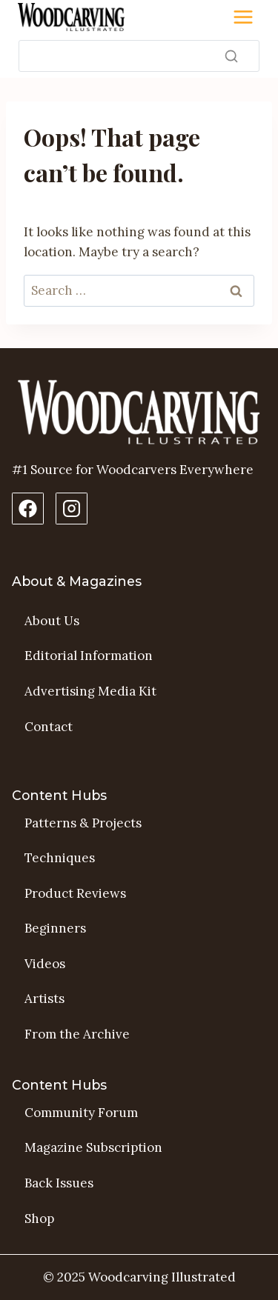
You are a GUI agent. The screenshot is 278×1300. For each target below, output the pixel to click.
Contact (48, 727)
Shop (39, 1218)
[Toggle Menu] (243, 17)
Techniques (59, 858)
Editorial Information (88, 655)
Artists (44, 998)
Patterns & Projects (83, 823)
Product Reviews (75, 893)
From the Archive (77, 1034)
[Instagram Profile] (71, 508)
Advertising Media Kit (90, 691)
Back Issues (58, 1183)
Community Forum (81, 1112)
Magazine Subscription (93, 1147)
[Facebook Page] (28, 508)
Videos (44, 964)
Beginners (55, 928)
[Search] (139, 56)
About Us (51, 621)
